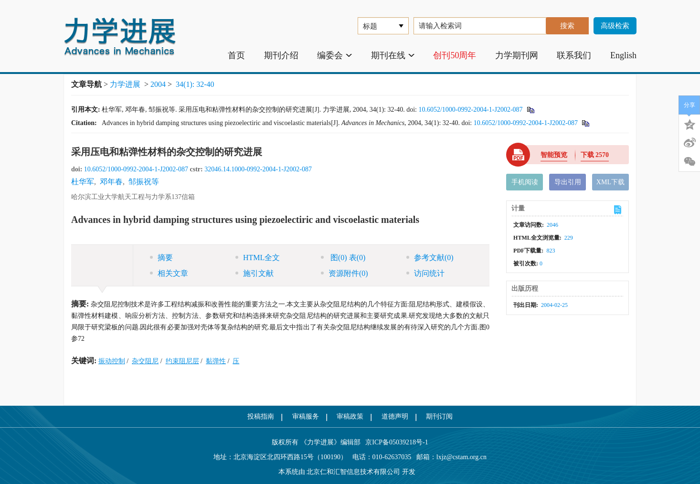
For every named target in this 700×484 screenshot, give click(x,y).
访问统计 (425, 273)
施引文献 (254, 273)
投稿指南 (260, 416)
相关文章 (169, 273)
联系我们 (574, 55)
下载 (595, 154)
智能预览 (554, 154)
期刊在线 (392, 55)
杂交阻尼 (145, 361)
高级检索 (615, 26)
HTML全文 (257, 257)
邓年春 (111, 182)
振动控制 (111, 361)
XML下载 (610, 182)
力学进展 (125, 84)
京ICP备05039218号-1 (394, 442)
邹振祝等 (143, 182)
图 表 (343, 257)
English (623, 55)
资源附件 (344, 273)
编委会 (334, 55)
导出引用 (567, 182)
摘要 (161, 257)
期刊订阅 (439, 416)
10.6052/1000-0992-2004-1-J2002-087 (470, 109)
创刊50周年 (454, 55)
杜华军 (82, 182)
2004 (158, 84)
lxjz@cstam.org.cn (461, 457)
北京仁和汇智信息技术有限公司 (353, 471)
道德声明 (395, 416)
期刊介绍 (281, 55)
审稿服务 (305, 416)
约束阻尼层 (182, 361)
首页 (236, 55)
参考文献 (430, 257)
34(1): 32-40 (195, 84)
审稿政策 (350, 416)
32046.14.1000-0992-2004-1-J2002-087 (258, 169)
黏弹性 (216, 361)
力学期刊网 (516, 55)
